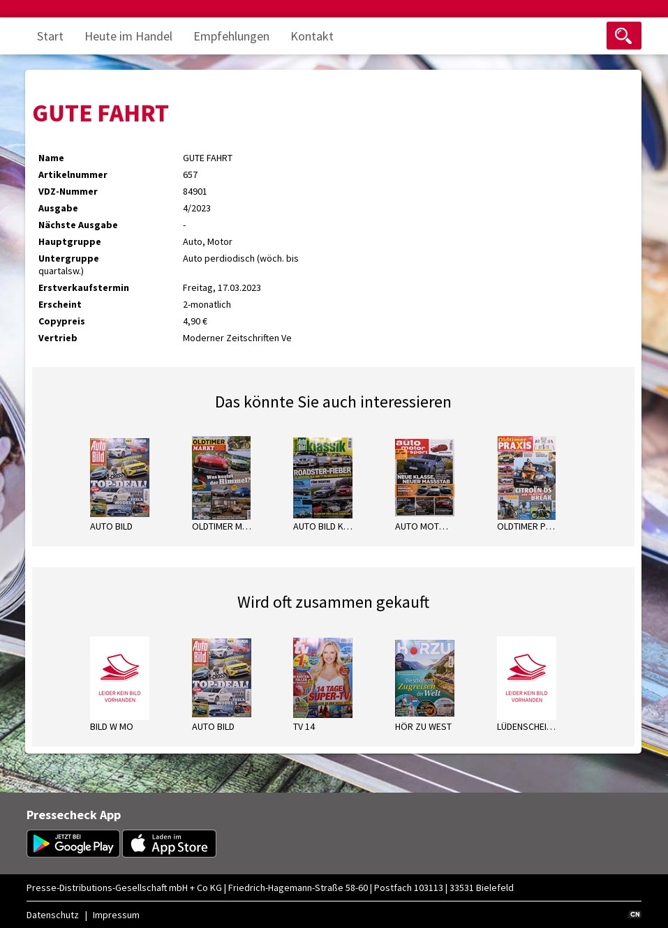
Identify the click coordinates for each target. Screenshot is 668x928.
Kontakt (312, 36)
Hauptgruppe (69, 241)
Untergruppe (68, 258)
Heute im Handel (128, 36)
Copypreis (61, 321)
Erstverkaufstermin (83, 287)
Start (50, 36)
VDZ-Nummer (68, 191)
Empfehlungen (231, 36)
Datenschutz (53, 914)
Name (51, 157)
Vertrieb (57, 337)
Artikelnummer (72, 174)
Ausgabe (58, 208)
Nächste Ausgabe (78, 224)
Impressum (116, 914)
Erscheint (60, 304)
